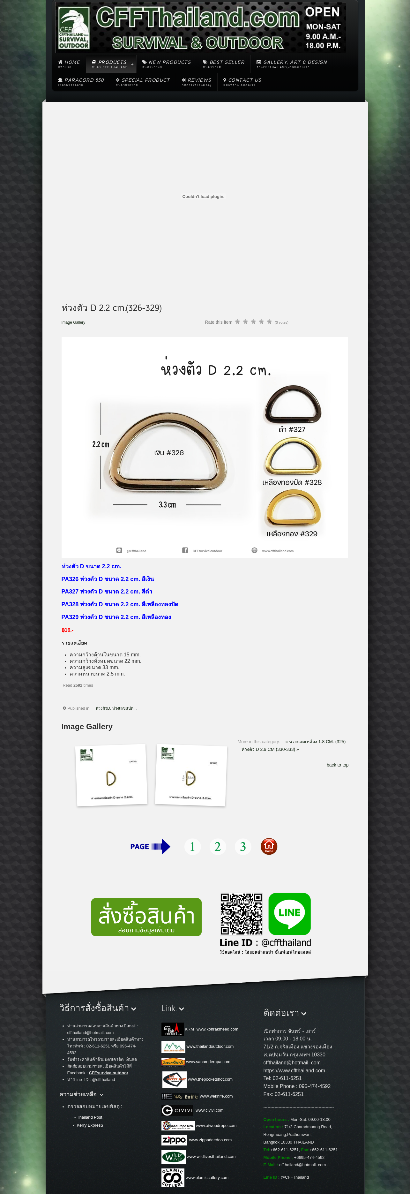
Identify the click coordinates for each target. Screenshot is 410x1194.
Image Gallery (74, 322)
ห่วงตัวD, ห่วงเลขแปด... (116, 708)
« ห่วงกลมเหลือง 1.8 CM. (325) (315, 741)
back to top (338, 764)
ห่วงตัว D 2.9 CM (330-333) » (270, 749)
